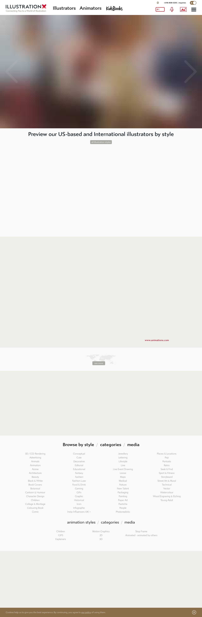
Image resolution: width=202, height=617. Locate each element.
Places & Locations (166, 453)
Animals (35, 461)
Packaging (123, 492)
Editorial (79, 465)
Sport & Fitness (167, 473)
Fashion (79, 477)
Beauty (35, 477)
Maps (123, 477)
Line (123, 465)
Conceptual (79, 453)
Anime (35, 469)
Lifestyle (123, 461)
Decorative (79, 461)
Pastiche (123, 504)
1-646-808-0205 (170, 3)
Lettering (122, 457)
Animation (35, 465)
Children (35, 500)
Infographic (79, 508)
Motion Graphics (101, 531)
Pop (167, 457)
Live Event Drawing (123, 469)
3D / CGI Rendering (35, 453)
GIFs (79, 492)
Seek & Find (167, 469)
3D (100, 539)
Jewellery (123, 453)
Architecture (35, 473)
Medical (123, 481)
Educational (79, 469)
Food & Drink (79, 484)
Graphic (79, 496)
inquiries (182, 3)
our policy (86, 612)
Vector (166, 488)
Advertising (35, 457)
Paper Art (123, 500)
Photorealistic (123, 512)
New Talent (123, 488)
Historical (79, 500)
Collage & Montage (35, 504)
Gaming (79, 488)
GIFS (60, 535)
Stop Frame (141, 531)
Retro (167, 465)
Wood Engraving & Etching (167, 496)
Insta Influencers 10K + (79, 512)
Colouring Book (35, 508)
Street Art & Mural (166, 481)
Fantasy (79, 473)
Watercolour (166, 492)
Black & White (35, 481)
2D (101, 535)
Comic (35, 512)
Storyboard (166, 477)
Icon (79, 504)
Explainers (60, 539)
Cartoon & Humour (35, 492)
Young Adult (167, 500)
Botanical (35, 488)
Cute (79, 457)
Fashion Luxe (79, 481)
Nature (123, 484)
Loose (123, 473)
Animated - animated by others (141, 535)
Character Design (35, 496)
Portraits (166, 461)
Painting (123, 496)
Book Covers (35, 484)
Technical (167, 484)
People (122, 508)
